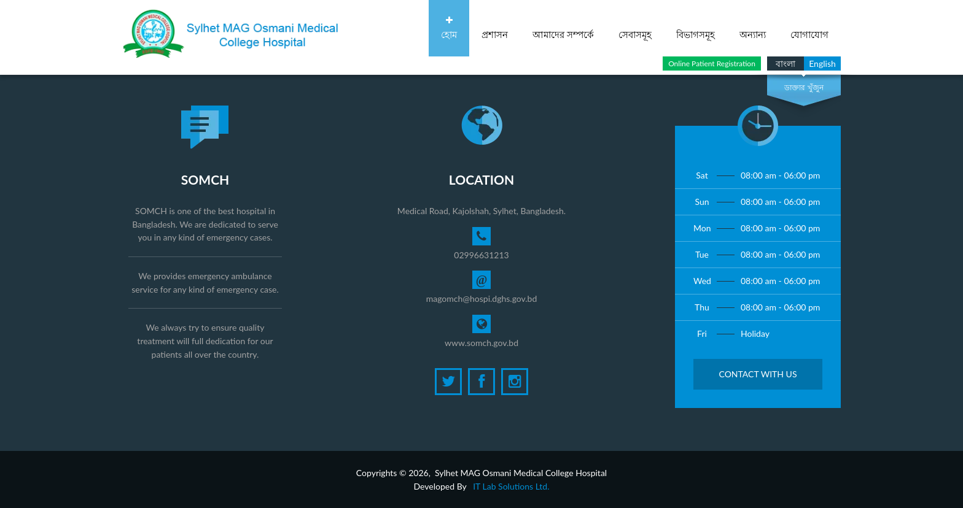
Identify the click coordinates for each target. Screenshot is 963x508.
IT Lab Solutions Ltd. (511, 486)
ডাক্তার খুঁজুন (803, 87)
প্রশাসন (495, 28)
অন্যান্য (752, 28)
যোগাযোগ (809, 28)
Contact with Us (758, 374)
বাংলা (785, 63)
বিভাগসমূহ (695, 28)
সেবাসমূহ (635, 28)
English (822, 63)
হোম (449, 28)
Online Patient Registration (711, 63)
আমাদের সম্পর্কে (563, 28)
